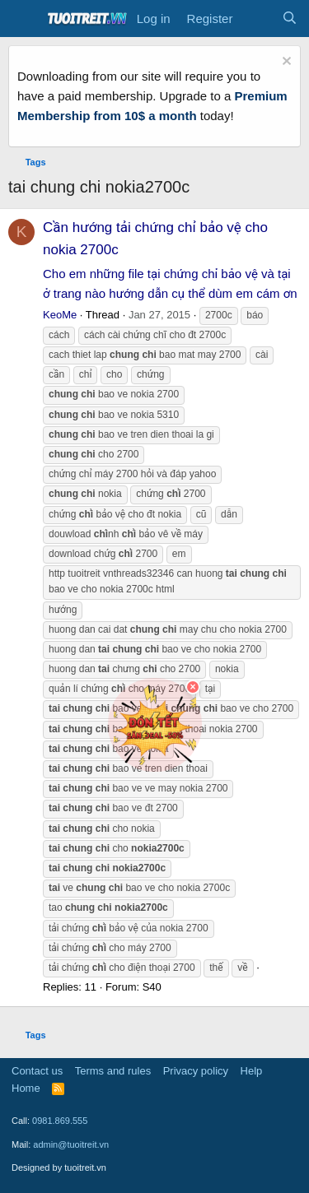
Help (252, 1071)
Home (26, 1088)
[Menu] (22, 18)
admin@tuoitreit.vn (71, 1144)
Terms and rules (113, 1071)
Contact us (37, 1071)
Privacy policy (195, 1071)
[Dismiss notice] (285, 63)
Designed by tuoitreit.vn (59, 1167)
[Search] (290, 18)
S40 (152, 987)
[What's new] (257, 18)
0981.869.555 (59, 1121)
